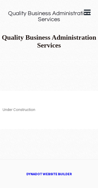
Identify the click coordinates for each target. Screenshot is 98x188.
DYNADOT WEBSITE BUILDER (49, 174)
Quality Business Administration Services (49, 16)
